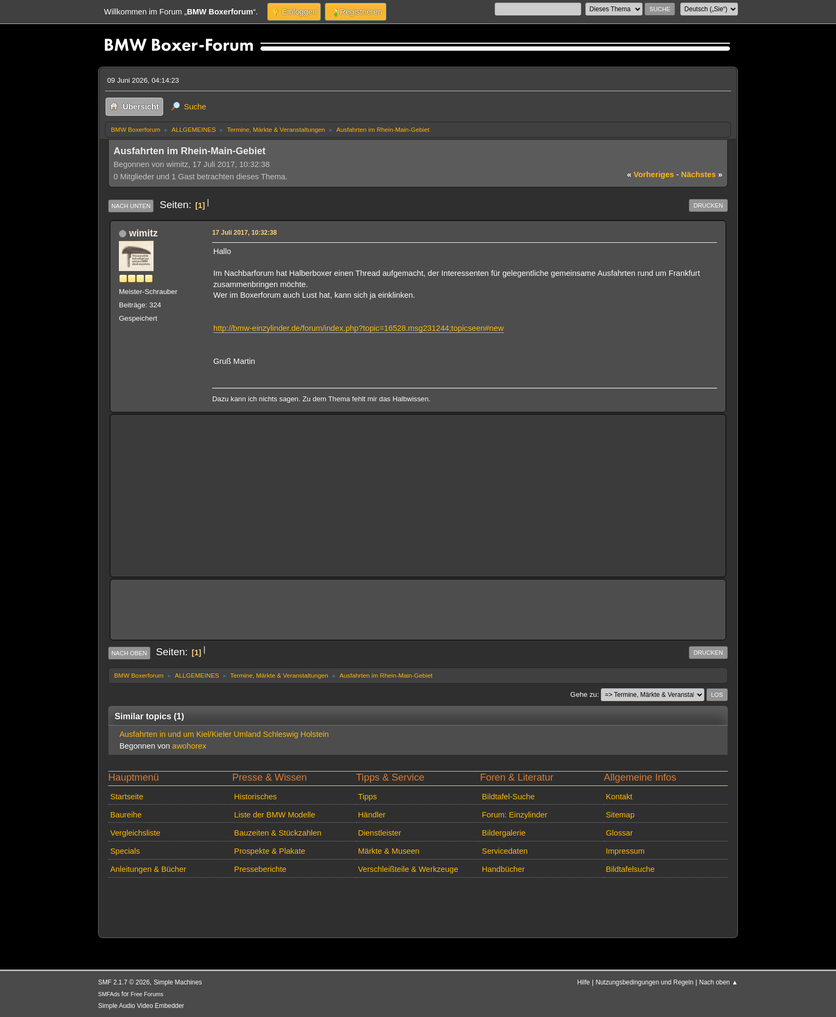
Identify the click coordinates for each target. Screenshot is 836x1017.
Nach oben (129, 653)
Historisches (255, 796)
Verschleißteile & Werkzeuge (408, 869)
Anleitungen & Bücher (148, 869)
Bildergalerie (504, 833)
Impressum (625, 851)
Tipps (367, 796)
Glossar (619, 833)
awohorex (189, 746)
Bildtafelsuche (630, 869)
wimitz (143, 233)
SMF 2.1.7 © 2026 (124, 982)
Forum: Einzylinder (515, 815)
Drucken (708, 205)
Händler (371, 815)
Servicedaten (505, 851)
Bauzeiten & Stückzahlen (277, 833)
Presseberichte (260, 869)
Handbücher (503, 869)
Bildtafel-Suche (508, 796)
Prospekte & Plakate (269, 851)
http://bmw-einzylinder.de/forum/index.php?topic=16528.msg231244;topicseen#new (358, 328)
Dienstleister (379, 833)
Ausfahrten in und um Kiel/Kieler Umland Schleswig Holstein (224, 734)
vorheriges (650, 174)
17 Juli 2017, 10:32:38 (244, 232)
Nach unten (130, 206)
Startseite (126, 796)
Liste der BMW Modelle (274, 815)
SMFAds (109, 994)
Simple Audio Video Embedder (141, 1006)
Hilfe (583, 982)
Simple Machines (178, 982)
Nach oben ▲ (718, 982)
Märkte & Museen (388, 851)
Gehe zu (583, 694)
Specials (125, 851)
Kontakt (619, 796)
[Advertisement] (418, 495)
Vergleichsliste (135, 833)
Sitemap (620, 815)
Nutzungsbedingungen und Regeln (644, 982)
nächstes (701, 174)
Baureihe (126, 815)
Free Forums (147, 994)
